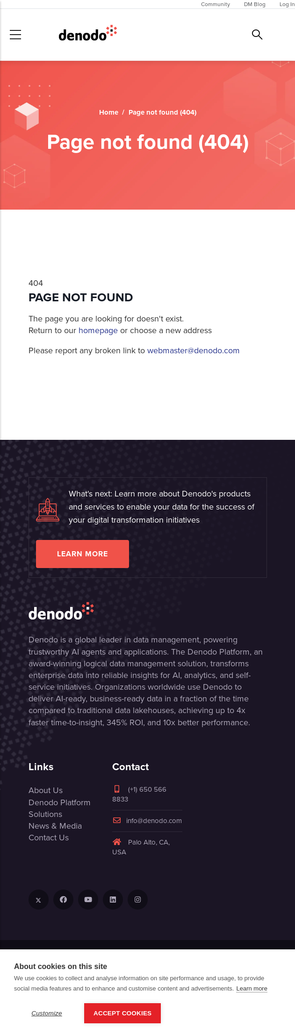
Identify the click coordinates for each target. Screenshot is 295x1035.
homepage (98, 330)
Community (215, 4)
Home (108, 112)
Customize (46, 1013)
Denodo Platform (60, 802)
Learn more (82, 553)
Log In (287, 4)
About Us (46, 790)
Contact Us (49, 837)
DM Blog (255, 4)
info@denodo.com (147, 821)
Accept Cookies (122, 1013)
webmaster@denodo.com (193, 350)
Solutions (45, 814)
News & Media (55, 826)
